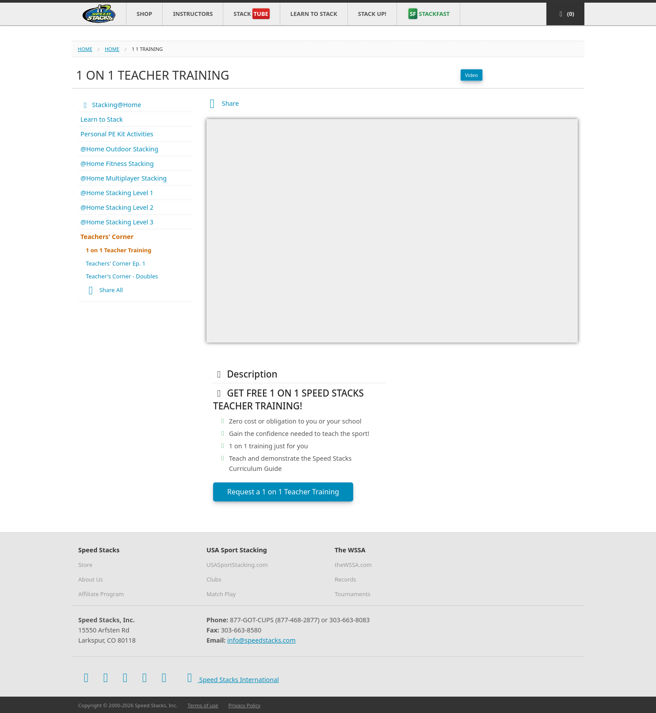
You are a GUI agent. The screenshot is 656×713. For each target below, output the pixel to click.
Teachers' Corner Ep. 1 (115, 263)
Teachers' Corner (106, 236)
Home (85, 49)
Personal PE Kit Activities (116, 134)
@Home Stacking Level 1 (116, 193)
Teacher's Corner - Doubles (122, 276)
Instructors (193, 14)
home (112, 49)
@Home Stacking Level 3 (116, 222)
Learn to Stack (313, 14)
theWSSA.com (353, 565)
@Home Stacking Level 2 (116, 207)
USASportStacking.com (237, 565)
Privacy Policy (245, 705)
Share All (103, 291)
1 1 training (147, 49)
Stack (251, 13)
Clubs (213, 579)
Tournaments (352, 594)
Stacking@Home (110, 104)
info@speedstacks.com (261, 640)
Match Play (221, 594)
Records (345, 579)
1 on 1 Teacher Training (118, 250)
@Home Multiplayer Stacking (123, 178)
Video (471, 75)
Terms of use (202, 705)
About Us (90, 579)
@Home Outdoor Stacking (119, 149)
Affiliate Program (101, 594)
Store (85, 565)
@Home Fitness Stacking (117, 163)
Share (222, 103)
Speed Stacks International (230, 678)
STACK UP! (372, 14)
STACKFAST (429, 13)
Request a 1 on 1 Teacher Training (283, 492)
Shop (144, 14)
